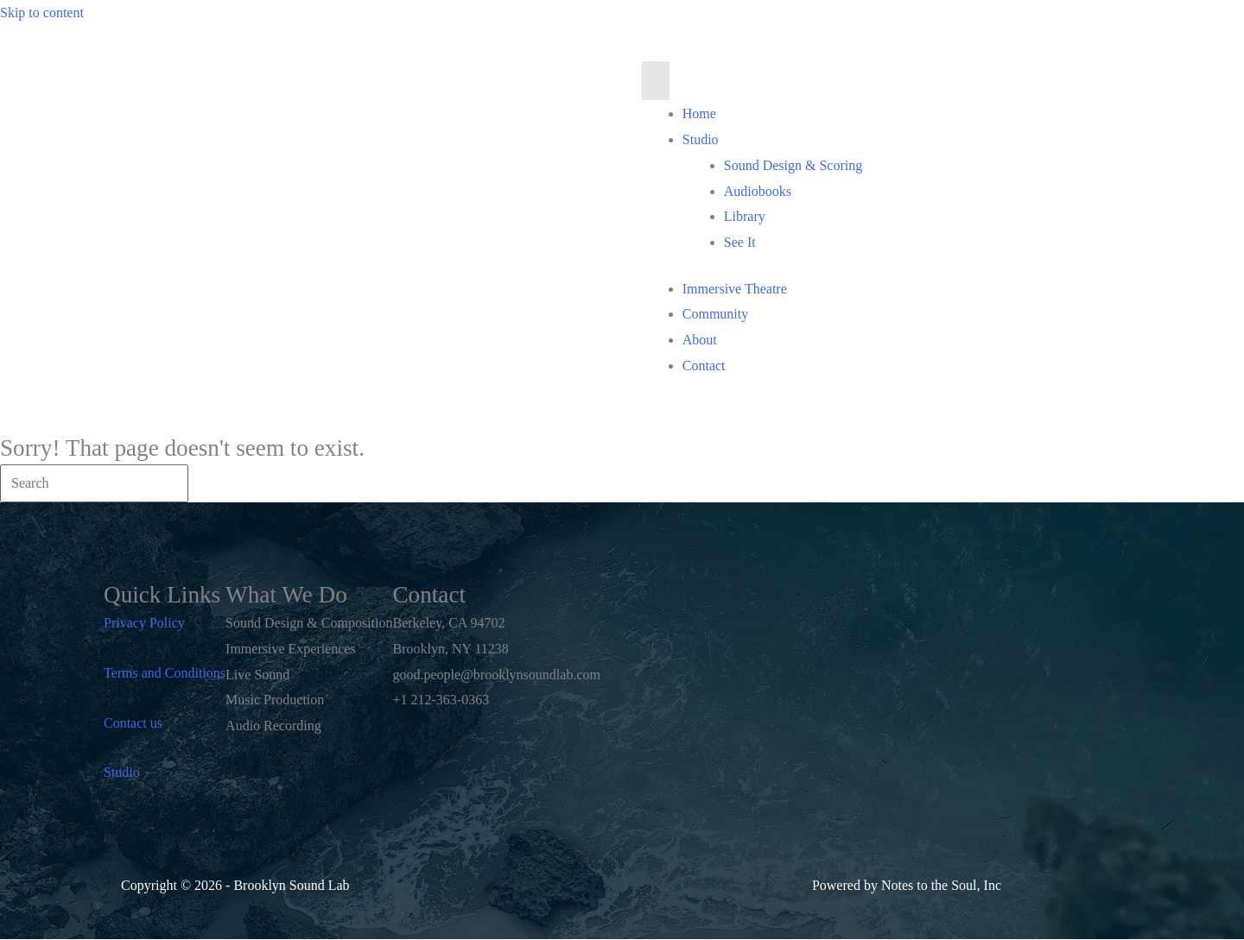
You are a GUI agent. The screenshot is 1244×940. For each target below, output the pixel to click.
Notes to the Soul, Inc (941, 885)
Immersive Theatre (734, 288)
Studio (700, 139)
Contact (704, 365)
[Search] (94, 483)
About (699, 339)
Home (699, 113)
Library (744, 216)
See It (740, 242)
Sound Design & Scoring (793, 165)
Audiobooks (757, 191)
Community (715, 313)
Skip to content (42, 12)
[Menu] (655, 81)
